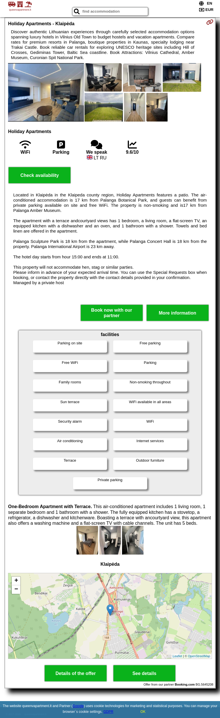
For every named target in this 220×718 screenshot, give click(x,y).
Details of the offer (76, 673)
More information (177, 313)
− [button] (16, 589)
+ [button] (16, 581)
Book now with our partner (111, 313)
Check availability (39, 175)
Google (78, 706)
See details (144, 673)
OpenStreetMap (199, 656)
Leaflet (177, 656)
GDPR (108, 712)
